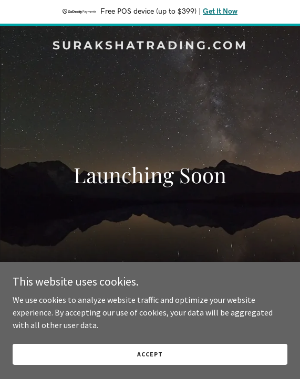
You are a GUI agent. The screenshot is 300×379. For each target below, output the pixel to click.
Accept (149, 354)
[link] (150, 46)
